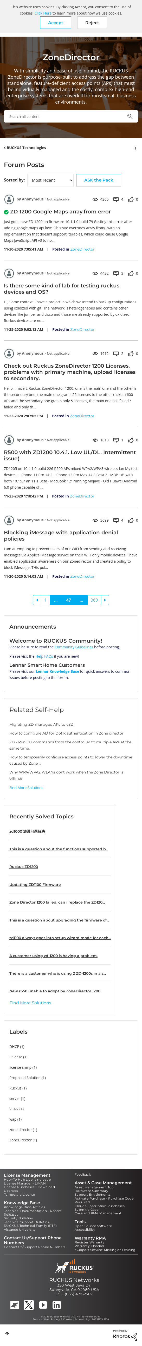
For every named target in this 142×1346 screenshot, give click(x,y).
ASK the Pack (98, 180)
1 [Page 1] (45, 600)
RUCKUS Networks (74, 1280)
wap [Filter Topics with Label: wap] (12, 1119)
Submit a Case (86, 1210)
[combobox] (71, 116)
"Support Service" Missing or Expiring (105, 1250)
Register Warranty (90, 1242)
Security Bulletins (18, 1218)
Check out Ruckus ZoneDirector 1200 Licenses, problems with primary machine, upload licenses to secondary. (69, 372)
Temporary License (19, 1194)
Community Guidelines (74, 646)
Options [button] (134, 148)
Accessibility (85, 1229)
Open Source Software (93, 1226)
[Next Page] (105, 600)
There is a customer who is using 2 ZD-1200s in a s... (57, 973)
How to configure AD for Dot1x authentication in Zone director (66, 733)
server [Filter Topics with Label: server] (14, 1098)
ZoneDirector (82, 249)
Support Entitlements (93, 1194)
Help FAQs (44, 656)
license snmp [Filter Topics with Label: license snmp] (20, 1067)
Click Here (43, 13)
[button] (55, 22)
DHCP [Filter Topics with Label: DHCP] (14, 1046)
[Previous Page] (37, 600)
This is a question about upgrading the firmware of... (59, 920)
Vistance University (20, 1229)
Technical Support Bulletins (26, 1222)
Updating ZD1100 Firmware (35, 884)
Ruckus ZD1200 (23, 866)
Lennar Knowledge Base (57, 671)
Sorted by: (14, 180)
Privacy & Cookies (62, 1319)
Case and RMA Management (98, 1213)
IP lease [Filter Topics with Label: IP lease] (15, 1056)
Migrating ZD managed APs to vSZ (41, 724)
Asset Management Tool (94, 1187)
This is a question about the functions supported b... (58, 849)
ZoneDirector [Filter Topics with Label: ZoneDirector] (20, 1140)
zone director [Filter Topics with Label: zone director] (20, 1129)
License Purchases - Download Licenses (29, 1189)
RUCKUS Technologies (26, 147)
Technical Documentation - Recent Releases (33, 1212)
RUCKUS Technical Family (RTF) (30, 1226)
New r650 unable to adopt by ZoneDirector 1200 (54, 991)
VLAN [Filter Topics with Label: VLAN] (13, 1108)
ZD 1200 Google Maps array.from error (60, 211)
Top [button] (7, 1333)
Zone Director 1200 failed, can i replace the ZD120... (57, 902)
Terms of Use (41, 1319)
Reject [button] (92, 22)
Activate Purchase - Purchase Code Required (104, 1200)
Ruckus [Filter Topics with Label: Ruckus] (15, 1088)
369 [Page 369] (94, 600)
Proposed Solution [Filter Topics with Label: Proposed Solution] (25, 1077)
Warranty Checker (89, 1246)
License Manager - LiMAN (25, 1183)
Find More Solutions (26, 787)
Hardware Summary (91, 1191)
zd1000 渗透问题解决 (27, 831)
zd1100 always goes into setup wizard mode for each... (60, 938)
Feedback (83, 1174)
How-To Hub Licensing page (27, 1179)
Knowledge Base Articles (24, 1207)
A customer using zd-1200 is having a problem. (53, 955)
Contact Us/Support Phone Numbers (35, 1247)
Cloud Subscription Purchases (100, 1206)
